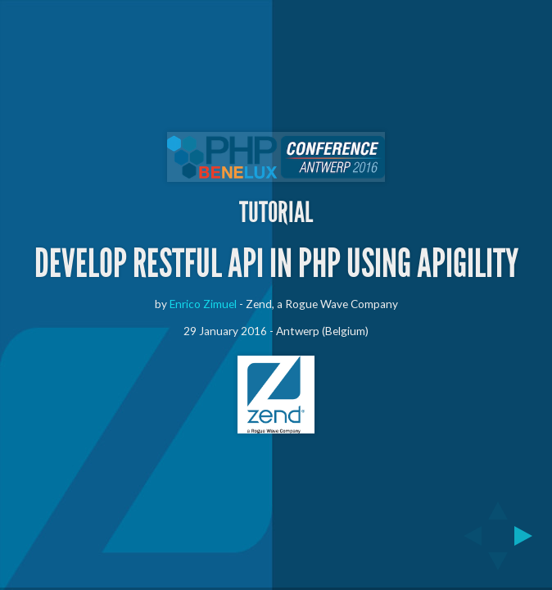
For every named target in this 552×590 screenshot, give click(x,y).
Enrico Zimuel (203, 304)
